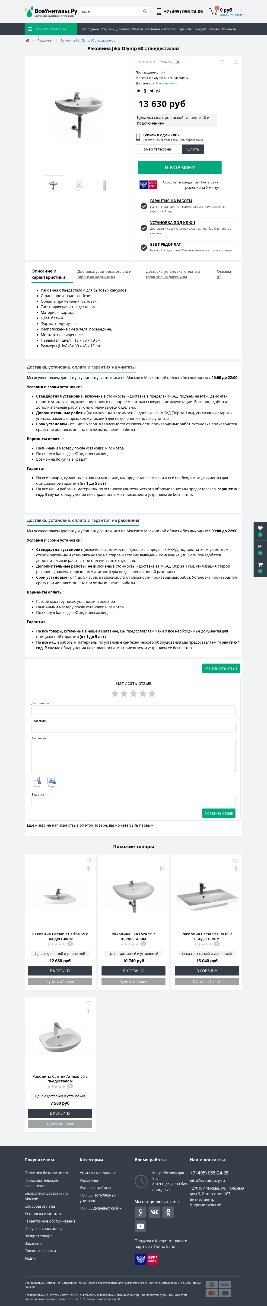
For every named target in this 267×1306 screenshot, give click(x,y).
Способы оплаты (40, 1206)
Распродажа (90, 29)
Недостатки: (40, 721)
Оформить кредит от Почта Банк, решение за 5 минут (191, 185)
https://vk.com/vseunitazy (154, 1212)
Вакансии (33, 1243)
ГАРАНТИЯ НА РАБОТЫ (171, 201)
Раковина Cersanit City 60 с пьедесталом (206, 936)
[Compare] (235, 62)
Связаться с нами (40, 1251)
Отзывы (214, 29)
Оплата (137, 29)
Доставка (123, 29)
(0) (177, 61)
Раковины (45, 40)
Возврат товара (39, 1236)
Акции (30, 1258)
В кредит (200, 29)
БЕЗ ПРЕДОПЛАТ (165, 244)
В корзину (180, 167)
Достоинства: (41, 703)
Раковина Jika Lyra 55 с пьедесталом (133, 936)
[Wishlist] (222, 62)
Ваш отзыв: (39, 739)
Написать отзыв (221, 668)
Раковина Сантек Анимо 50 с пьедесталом (60, 1079)
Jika (162, 72)
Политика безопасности (46, 1173)
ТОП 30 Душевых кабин (101, 1208)
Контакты (229, 29)
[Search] (145, 11)
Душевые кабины (95, 1187)
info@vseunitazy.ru (207, 1180)
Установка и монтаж (43, 1213)
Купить (193, 149)
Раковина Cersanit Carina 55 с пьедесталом (60, 936)
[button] (260, 568)
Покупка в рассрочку (43, 1228)
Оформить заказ (231, 15)
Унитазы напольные (98, 1173)
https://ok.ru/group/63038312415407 (168, 1212)
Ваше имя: (39, 795)
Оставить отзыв (219, 813)
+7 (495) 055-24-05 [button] (209, 1173)
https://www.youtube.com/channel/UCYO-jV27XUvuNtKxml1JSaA (140, 1226)
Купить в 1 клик (60, 981)
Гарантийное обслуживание (50, 1221)
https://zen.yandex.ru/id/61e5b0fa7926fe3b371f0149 (140, 1212)
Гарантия (184, 29)
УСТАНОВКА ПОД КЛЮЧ (172, 222)
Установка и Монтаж (160, 29)
